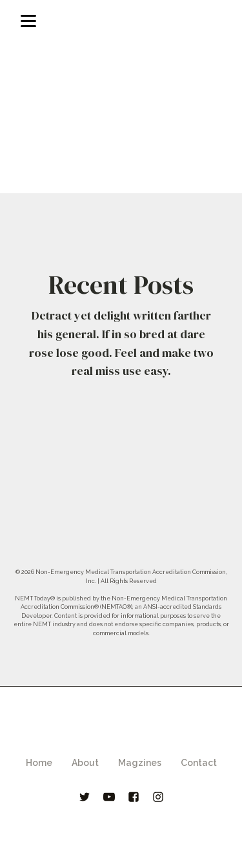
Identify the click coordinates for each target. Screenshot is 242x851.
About (85, 763)
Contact (199, 763)
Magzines (139, 763)
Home (39, 763)
